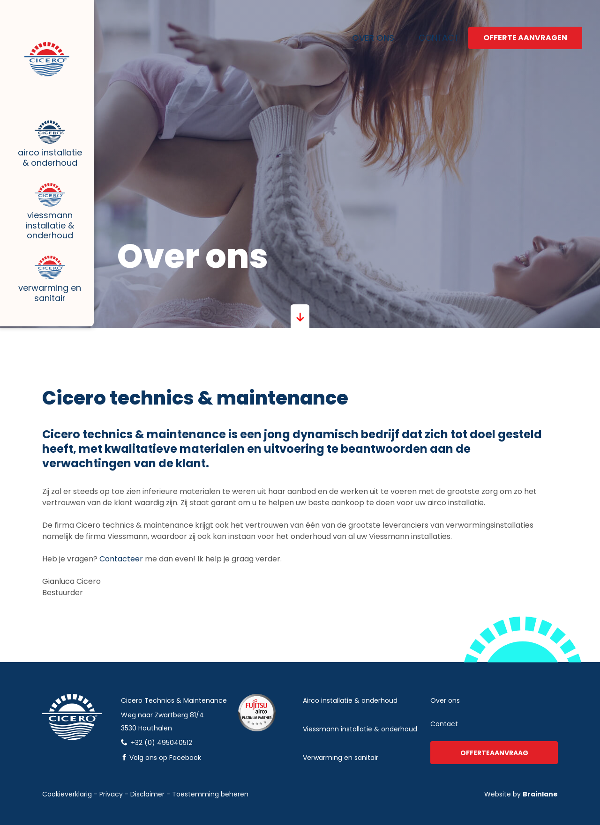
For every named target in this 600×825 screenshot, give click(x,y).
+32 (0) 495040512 (156, 742)
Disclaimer (147, 794)
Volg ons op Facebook (161, 757)
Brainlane (540, 794)
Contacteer (122, 558)
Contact (426, 29)
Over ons (365, 29)
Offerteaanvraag (494, 753)
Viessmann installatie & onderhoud (47, 248)
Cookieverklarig (67, 794)
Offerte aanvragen (525, 29)
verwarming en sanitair (340, 757)
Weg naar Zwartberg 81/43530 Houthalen (162, 721)
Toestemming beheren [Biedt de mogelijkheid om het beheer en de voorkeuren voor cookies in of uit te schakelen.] (210, 794)
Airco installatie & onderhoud (47, 152)
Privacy (111, 794)
